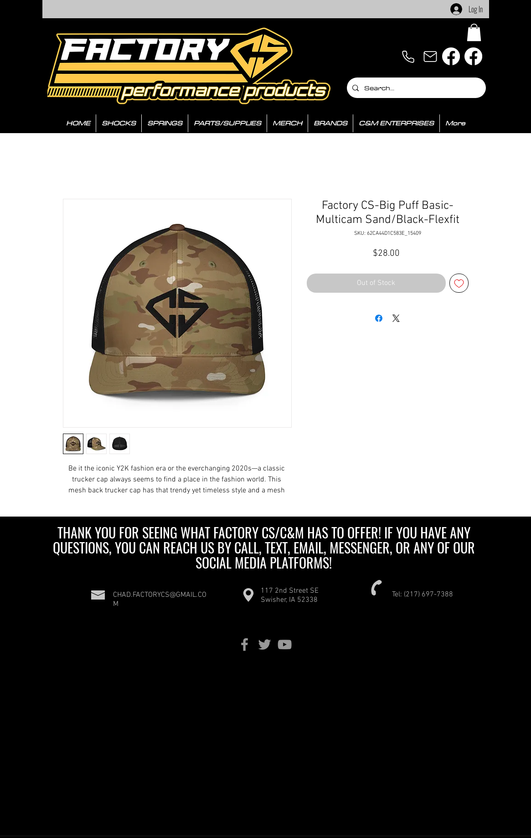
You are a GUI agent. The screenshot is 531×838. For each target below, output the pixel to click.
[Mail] (430, 57)
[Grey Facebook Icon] (244, 644)
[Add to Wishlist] (459, 283)
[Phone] (408, 57)
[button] (474, 32)
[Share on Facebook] (378, 318)
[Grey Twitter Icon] (264, 644)
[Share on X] (396, 318)
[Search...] (415, 88)
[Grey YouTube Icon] (284, 644)
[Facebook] (451, 56)
